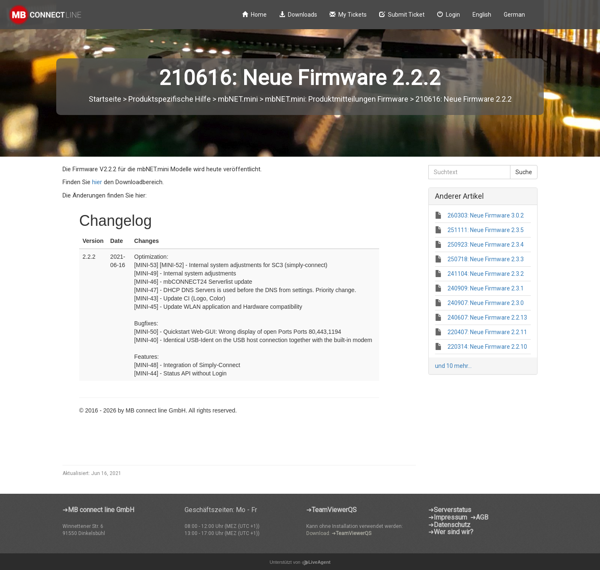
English (481, 14)
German (514, 14)
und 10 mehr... (453, 365)
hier (98, 182)
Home (254, 14)
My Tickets (348, 14)
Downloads (298, 14)
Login (448, 14)
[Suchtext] (469, 172)
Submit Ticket (402, 14)
